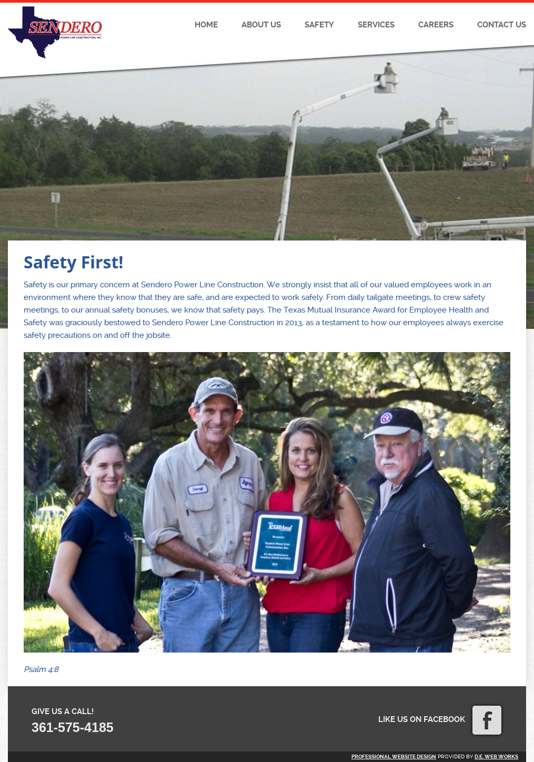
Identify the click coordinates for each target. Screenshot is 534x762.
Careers (436, 24)
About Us (261, 24)
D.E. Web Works (496, 756)
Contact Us (501, 24)
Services (376, 24)
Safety (319, 24)
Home (206, 24)
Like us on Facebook (439, 719)
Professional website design (393, 756)
